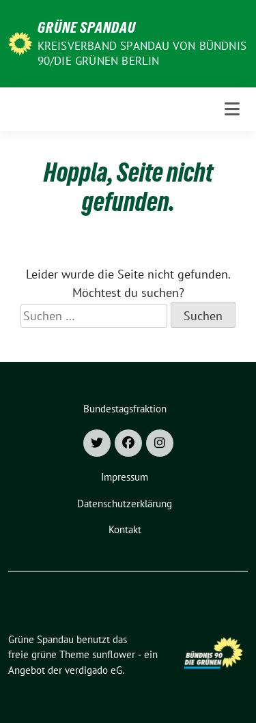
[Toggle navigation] (232, 109)
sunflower (113, 654)
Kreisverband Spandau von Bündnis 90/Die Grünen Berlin (142, 53)
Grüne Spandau (87, 27)
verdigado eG (93, 670)
